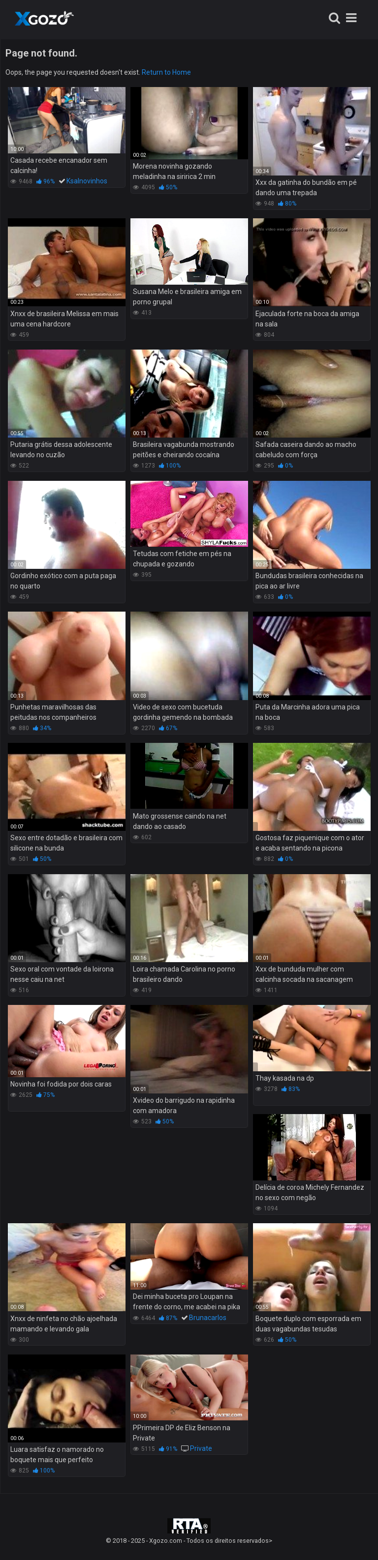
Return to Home (166, 72)
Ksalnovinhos (86, 181)
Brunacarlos (207, 1318)
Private (201, 1448)
